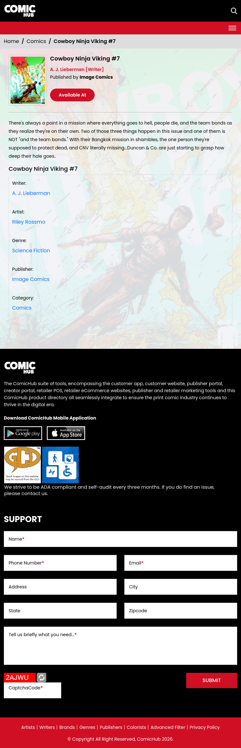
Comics (36, 41)
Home (11, 41)
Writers (47, 727)
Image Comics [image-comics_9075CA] (30, 279)
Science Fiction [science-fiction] (31, 250)
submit (211, 680)
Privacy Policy (205, 727)
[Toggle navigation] (232, 28)
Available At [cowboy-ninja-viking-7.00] (72, 95)
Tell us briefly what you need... (43, 634)
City (133, 587)
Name (17, 539)
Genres (87, 727)
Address (18, 587)
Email (136, 563)
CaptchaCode (26, 688)
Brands (67, 727)
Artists (28, 727)
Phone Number (26, 563)
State (14, 610)
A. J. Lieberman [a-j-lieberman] (31, 193)
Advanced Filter (167, 727)
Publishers (111, 727)
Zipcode (138, 610)
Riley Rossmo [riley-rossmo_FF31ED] (28, 222)
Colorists (136, 727)
